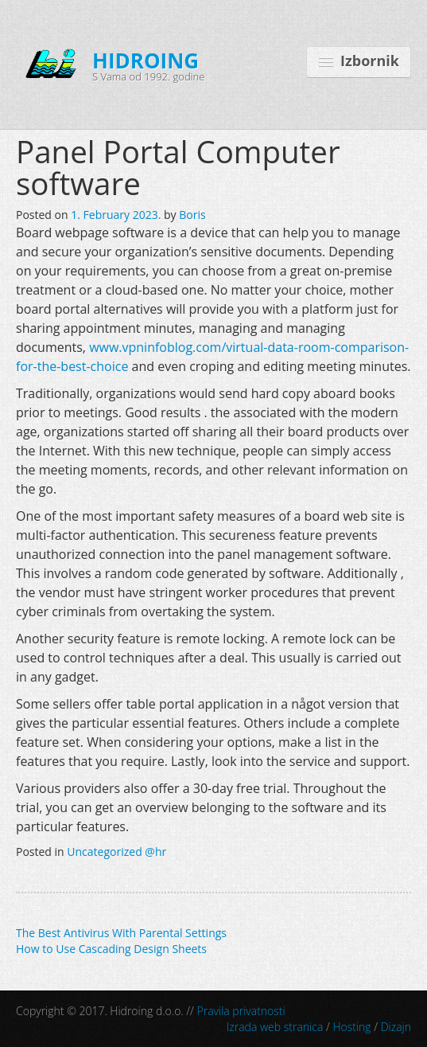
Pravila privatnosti (241, 1010)
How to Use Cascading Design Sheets (111, 948)
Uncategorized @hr (116, 851)
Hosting (351, 1026)
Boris (192, 214)
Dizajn (396, 1026)
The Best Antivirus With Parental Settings (121, 932)
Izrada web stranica (275, 1026)
